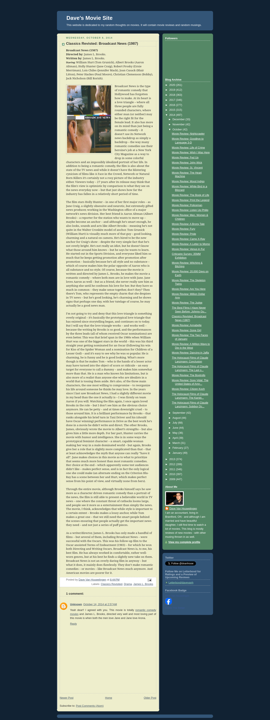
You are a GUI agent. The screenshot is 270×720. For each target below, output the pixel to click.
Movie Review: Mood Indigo (188, 181)
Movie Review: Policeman (187, 205)
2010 (172, 474)
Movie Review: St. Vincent (187, 167)
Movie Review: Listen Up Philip (190, 210)
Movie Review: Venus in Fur (188, 249)
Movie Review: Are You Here (189, 289)
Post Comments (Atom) (90, 705)
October (178, 129)
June (176, 427)
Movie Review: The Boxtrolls (188, 375)
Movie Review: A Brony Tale (188, 224)
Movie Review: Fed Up (185, 157)
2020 (172, 85)
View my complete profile (184, 542)
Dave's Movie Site (89, 18)
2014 (172, 114)
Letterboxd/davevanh (181, 582)
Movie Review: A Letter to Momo (191, 244)
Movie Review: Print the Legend (190, 200)
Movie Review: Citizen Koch (188, 389)
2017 (172, 100)
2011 (172, 469)
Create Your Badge (175, 608)
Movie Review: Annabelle (187, 325)
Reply (73, 623)
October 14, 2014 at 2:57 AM (100, 604)
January (178, 452)
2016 (172, 105)
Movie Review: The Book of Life (190, 195)
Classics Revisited (111, 584)
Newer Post (66, 697)
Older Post (150, 697)
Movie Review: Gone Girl (186, 330)
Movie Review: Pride (184, 233)
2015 (172, 109)
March (177, 443)
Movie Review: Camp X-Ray (188, 239)
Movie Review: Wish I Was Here (191, 152)
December (179, 119)
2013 (172, 459)
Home (108, 697)
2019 (172, 89)
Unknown (76, 604)
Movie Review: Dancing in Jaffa (190, 352)
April (176, 437)
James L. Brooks (143, 584)
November (179, 124)
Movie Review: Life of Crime (188, 147)
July (175, 422)
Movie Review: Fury (183, 228)
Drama (128, 584)
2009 (172, 479)
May (175, 432)
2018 (172, 94)
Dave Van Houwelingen (183, 508)
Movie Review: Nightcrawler (188, 133)
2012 (172, 464)
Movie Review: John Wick (187, 162)
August (177, 417)
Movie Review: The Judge (187, 302)
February (178, 447)
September (179, 412)
